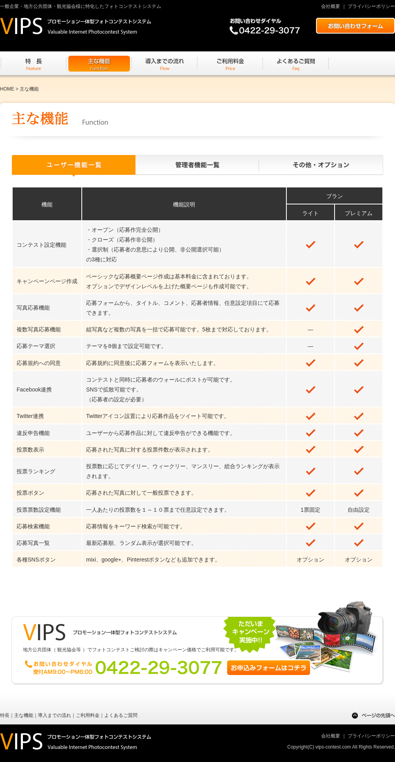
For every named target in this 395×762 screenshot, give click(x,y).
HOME (7, 89)
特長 (4, 715)
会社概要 (330, 6)
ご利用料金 (88, 715)
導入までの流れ (54, 715)
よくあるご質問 (120, 715)
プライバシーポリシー (371, 6)
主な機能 (23, 715)
